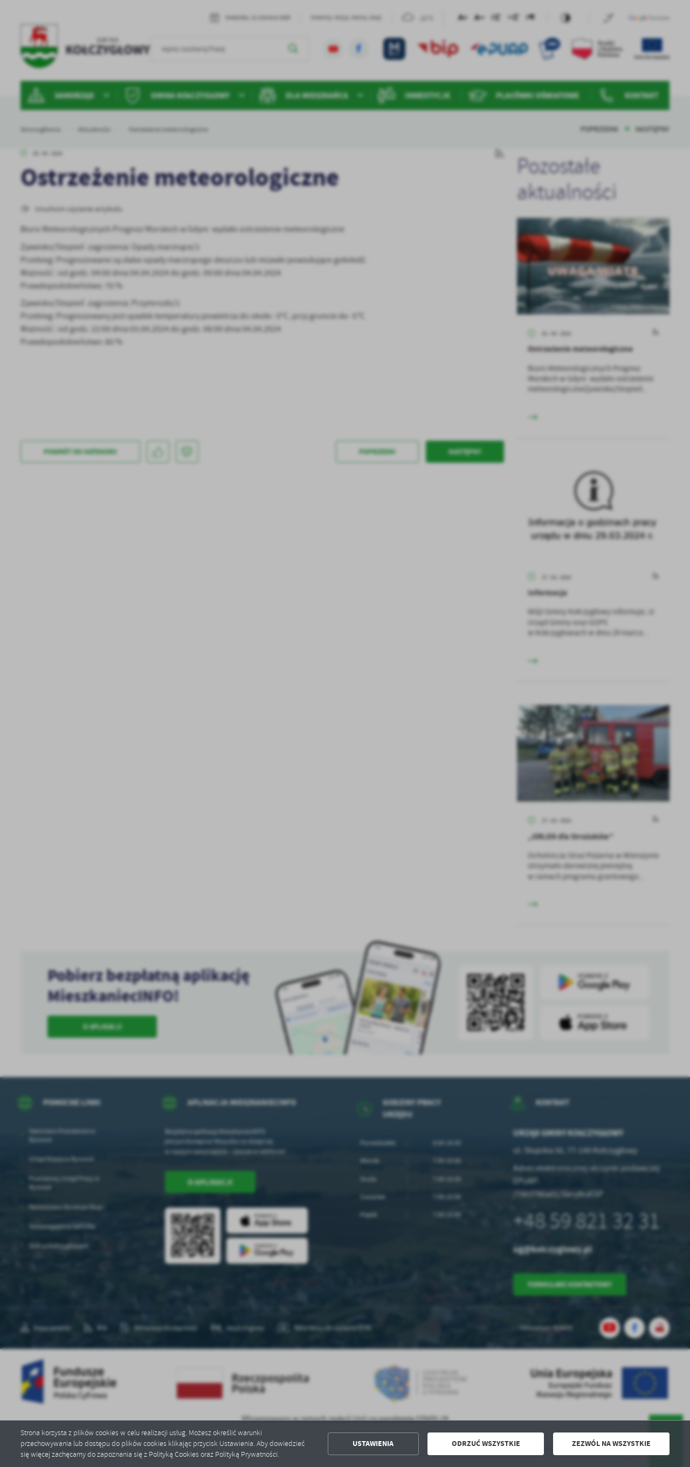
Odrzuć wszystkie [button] (486, 1443)
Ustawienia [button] (373, 1443)
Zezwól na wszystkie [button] (611, 1443)
